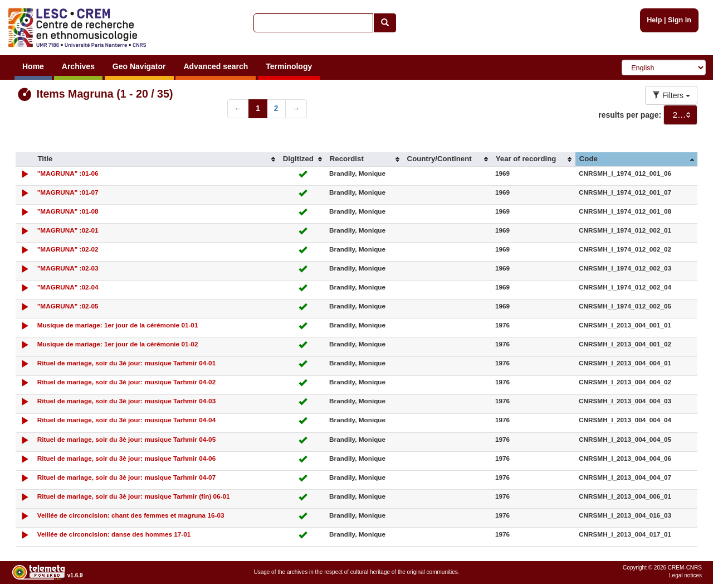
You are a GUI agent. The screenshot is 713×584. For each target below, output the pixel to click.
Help (654, 20)
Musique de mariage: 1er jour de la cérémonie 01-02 (117, 343)
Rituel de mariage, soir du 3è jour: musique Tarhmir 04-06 (126, 458)
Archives (78, 66)
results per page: (629, 114)
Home (33, 66)
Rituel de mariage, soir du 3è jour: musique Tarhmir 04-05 (126, 439)
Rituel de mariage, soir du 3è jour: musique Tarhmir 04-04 (126, 419)
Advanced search (215, 66)
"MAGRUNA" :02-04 (68, 287)
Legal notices (685, 575)
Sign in (679, 20)
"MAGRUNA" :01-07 (68, 192)
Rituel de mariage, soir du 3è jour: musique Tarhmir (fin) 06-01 (133, 496)
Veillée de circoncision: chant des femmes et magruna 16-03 (130, 515)
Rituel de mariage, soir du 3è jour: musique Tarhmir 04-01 (126, 362)
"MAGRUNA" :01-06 (68, 173)
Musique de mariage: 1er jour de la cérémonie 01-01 (117, 325)
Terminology (289, 66)
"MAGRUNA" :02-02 (68, 249)
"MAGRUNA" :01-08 (68, 211)
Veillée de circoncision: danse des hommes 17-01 (114, 534)
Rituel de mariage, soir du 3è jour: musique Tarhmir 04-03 (126, 400)
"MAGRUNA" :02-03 (68, 268)
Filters (671, 95)
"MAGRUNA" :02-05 (68, 306)
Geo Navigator (139, 66)
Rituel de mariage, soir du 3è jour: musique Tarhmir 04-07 (126, 477)
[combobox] (680, 115)
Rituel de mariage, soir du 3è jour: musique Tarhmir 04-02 (126, 381)
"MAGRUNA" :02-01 (68, 230)
